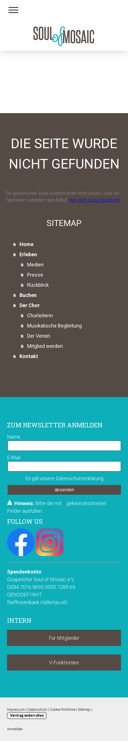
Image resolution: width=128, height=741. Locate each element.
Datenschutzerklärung (79, 478)
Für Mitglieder (64, 638)
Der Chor (29, 305)
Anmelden (15, 729)
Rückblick (38, 285)
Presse (35, 275)
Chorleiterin (40, 315)
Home (26, 244)
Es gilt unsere (64, 478)
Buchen (28, 295)
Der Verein (38, 336)
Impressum (16, 709)
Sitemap (84, 709)
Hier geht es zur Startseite (94, 200)
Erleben (28, 254)
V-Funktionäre (64, 662)
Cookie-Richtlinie (62, 709)
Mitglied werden (45, 346)
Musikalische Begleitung (54, 326)
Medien (35, 265)
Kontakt (28, 356)
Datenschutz (37, 709)
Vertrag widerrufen (26, 715)
